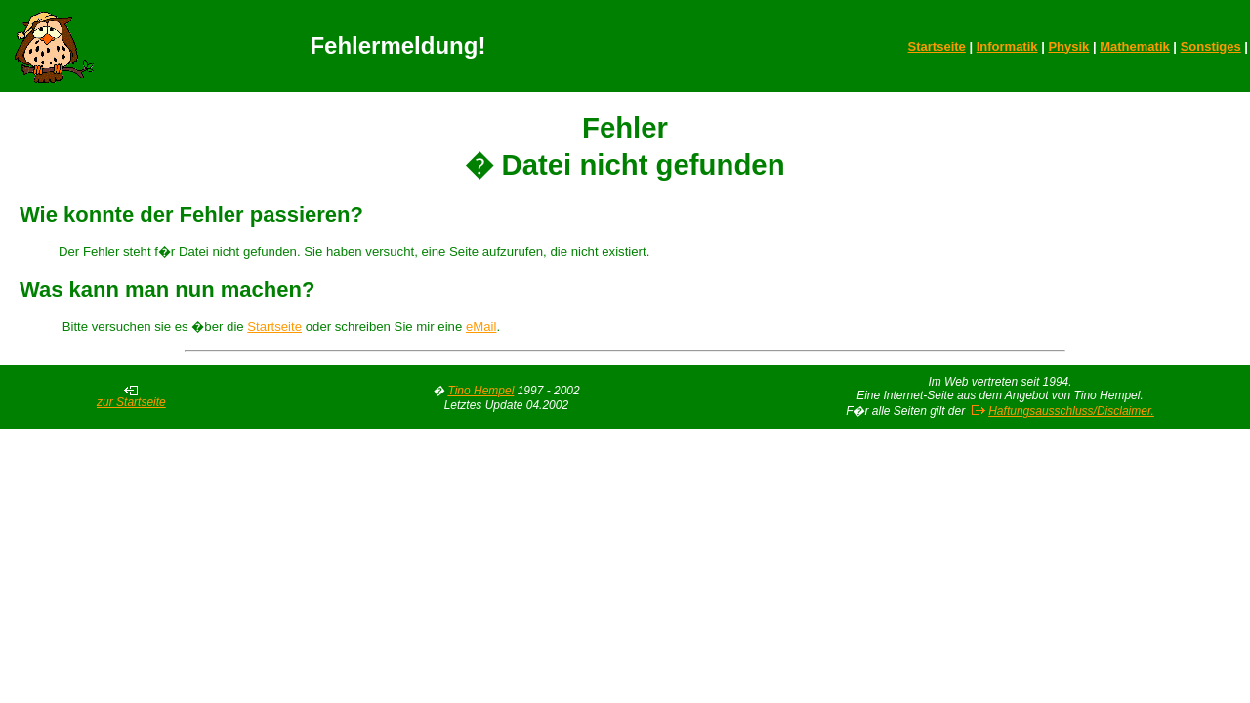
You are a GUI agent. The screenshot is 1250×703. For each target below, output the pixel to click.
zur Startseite (131, 397)
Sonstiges (1211, 46)
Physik (1068, 46)
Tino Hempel (480, 390)
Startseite (937, 46)
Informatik (1007, 46)
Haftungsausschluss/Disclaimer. (1071, 411)
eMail (481, 326)
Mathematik (1135, 46)
